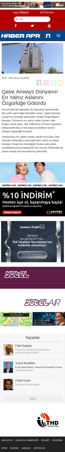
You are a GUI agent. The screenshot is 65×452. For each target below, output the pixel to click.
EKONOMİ (57, 440)
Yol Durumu (47, 12)
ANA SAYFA (7, 440)
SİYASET (45, 440)
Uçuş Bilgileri (21, 12)
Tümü (32, 398)
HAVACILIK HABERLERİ (26, 440)
